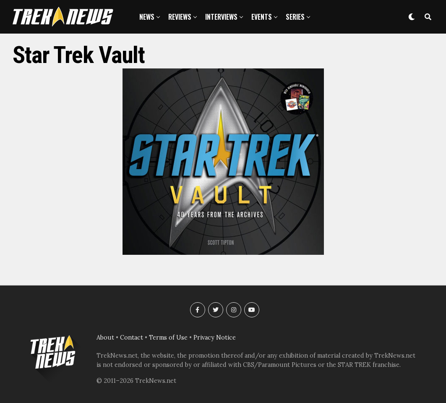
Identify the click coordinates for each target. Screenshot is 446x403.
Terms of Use (168, 337)
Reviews (179, 17)
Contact (131, 337)
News (146, 17)
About (105, 337)
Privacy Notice (214, 337)
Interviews (221, 17)
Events (261, 17)
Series (295, 17)
